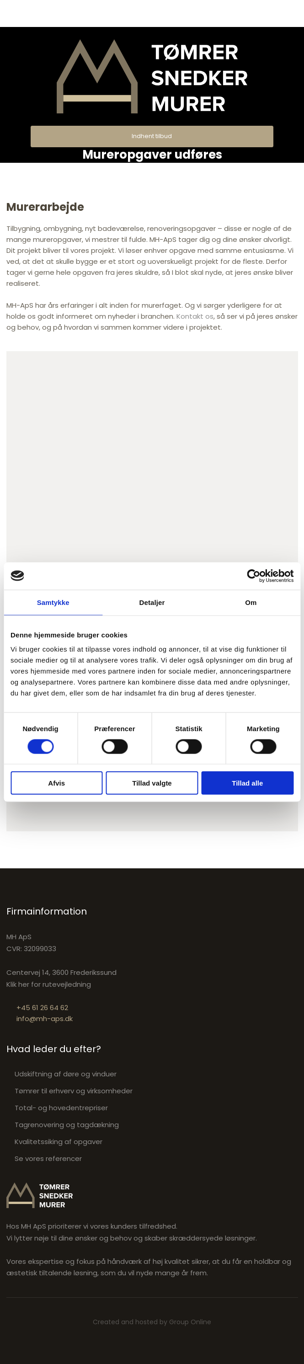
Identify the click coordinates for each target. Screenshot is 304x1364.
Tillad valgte (151, 783)
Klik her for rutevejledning (48, 984)
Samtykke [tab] (53, 602)
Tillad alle (247, 783)
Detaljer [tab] (152, 602)
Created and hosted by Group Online (152, 1322)
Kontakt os (194, 316)
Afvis (56, 783)
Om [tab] (250, 602)
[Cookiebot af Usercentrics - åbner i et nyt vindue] (253, 576)
